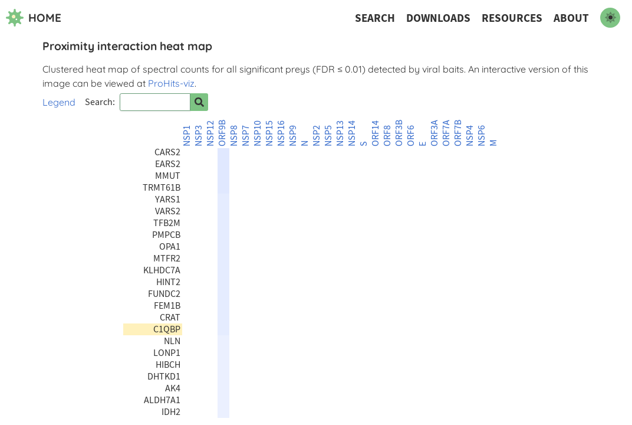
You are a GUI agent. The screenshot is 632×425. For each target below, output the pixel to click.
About (571, 18)
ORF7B (458, 133)
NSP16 (281, 133)
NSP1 (187, 135)
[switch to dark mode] (610, 18)
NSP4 (470, 135)
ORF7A (446, 133)
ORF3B (399, 133)
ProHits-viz (171, 83)
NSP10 (258, 133)
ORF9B (222, 133)
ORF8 (387, 135)
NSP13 (340, 133)
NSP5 (328, 135)
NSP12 (210, 133)
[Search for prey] (199, 102)
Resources (512, 18)
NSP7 (246, 135)
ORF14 (375, 133)
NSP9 (293, 135)
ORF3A (434, 133)
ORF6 (411, 135)
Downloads (438, 18)
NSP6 (482, 135)
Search (375, 18)
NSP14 (352, 133)
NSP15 (269, 133)
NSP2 (316, 135)
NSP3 (199, 135)
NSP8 (234, 135)
